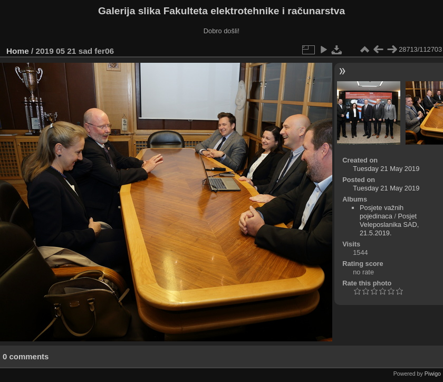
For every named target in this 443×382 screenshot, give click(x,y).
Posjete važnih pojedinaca (381, 212)
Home (17, 50)
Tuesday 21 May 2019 (386, 169)
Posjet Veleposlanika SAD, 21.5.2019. (389, 224)
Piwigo (433, 373)
